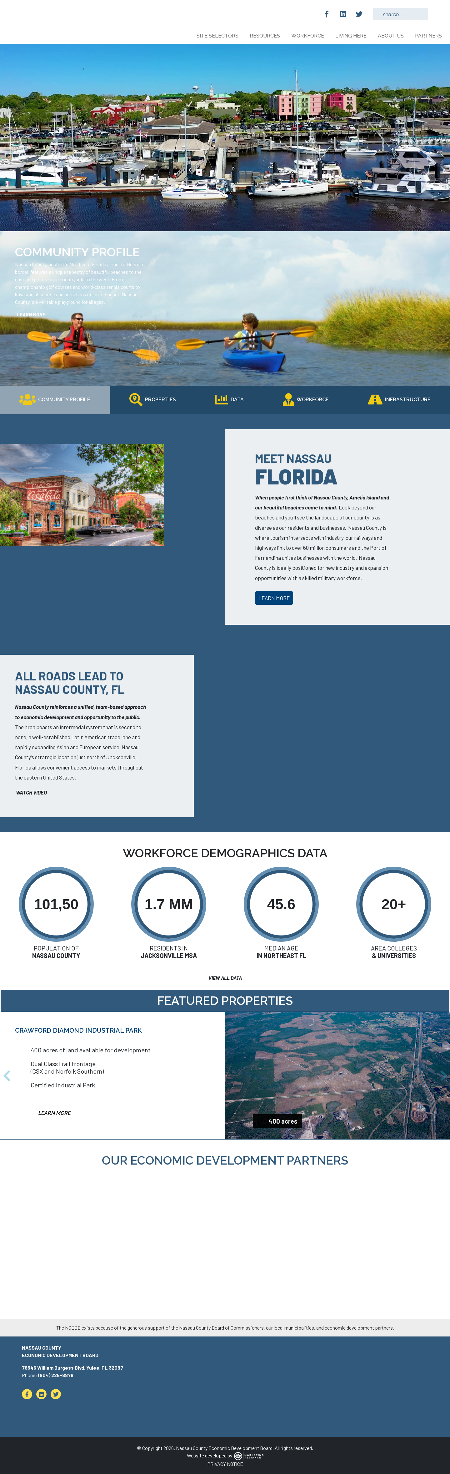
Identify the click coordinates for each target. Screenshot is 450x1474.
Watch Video (31, 792)
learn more (30, 314)
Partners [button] (429, 36)
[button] (6, 1075)
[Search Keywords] (400, 14)
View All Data (225, 978)
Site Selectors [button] (218, 36)
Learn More (274, 598)
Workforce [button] (308, 36)
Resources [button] (265, 36)
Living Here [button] (351, 36)
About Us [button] (391, 36)
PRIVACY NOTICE (225, 1464)
